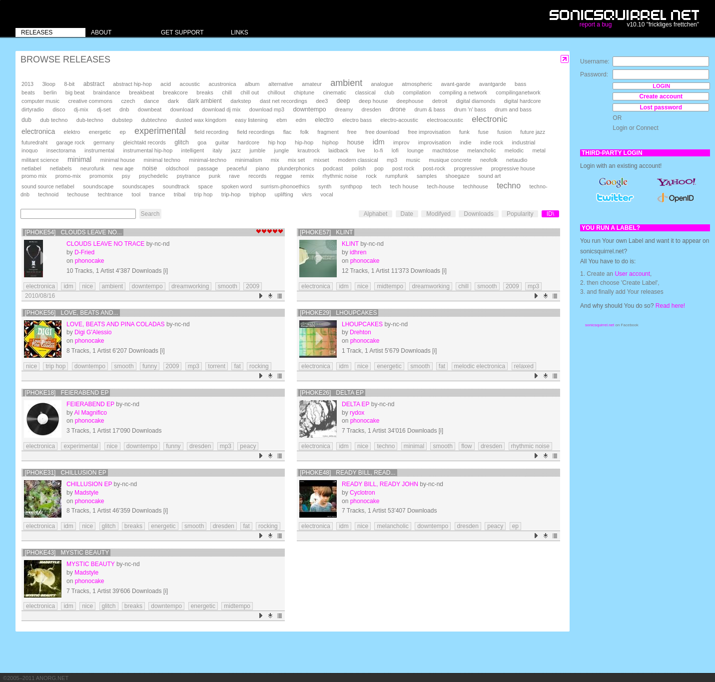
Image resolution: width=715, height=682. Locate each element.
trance (157, 194)
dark (173, 101)
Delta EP (355, 404)
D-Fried (84, 252)
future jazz (532, 132)
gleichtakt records (144, 142)
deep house (373, 101)
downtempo (309, 109)
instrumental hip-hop (147, 150)
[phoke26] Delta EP (332, 392)
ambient (346, 83)
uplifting (283, 194)
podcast (333, 168)
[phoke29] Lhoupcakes (338, 312)
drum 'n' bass (470, 109)
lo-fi (378, 150)
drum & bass (429, 109)
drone (398, 109)
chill (227, 92)
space (205, 186)
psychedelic (153, 176)
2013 (27, 84)
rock (371, 176)
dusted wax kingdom (200, 120)
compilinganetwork (518, 92)
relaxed (524, 366)
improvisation (434, 142)
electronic (489, 119)
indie (466, 142)
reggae (283, 176)
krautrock (308, 150)
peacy (248, 446)
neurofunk (92, 168)
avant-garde (455, 84)
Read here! (670, 305)
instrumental (99, 150)
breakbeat (141, 92)
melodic (514, 150)
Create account (661, 96)
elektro (72, 132)
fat (237, 366)
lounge (415, 150)
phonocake (89, 260)
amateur (312, 84)
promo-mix (68, 176)
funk (464, 132)
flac (287, 132)
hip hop (277, 142)
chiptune (304, 92)
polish (359, 168)
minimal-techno (207, 160)
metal (538, 150)
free (352, 132)
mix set (296, 160)
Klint (350, 243)
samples (427, 176)
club (389, 92)
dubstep (122, 120)
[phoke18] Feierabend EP (66, 392)
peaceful (237, 168)
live (361, 150)
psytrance (188, 176)
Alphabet (375, 213)
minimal (79, 159)
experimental (160, 131)
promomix (101, 176)
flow (466, 446)
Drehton (360, 332)
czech (128, 101)
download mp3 (266, 109)
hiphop (330, 142)
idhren (358, 252)
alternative (280, 84)
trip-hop (231, 194)
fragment (328, 132)
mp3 (392, 160)
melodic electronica (480, 366)
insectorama (61, 150)
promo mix (33, 176)
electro (324, 119)
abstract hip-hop (132, 84)
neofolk (489, 160)
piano (262, 168)
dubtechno (154, 120)
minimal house (117, 160)
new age (123, 168)
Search (150, 213)
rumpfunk (396, 176)
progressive (468, 168)
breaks (204, 92)
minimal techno (162, 160)
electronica (38, 131)
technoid (48, 194)
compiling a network (463, 92)
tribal (180, 194)
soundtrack (176, 186)
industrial (523, 142)
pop (378, 168)
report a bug (596, 24)
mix (275, 160)
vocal (326, 194)
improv (401, 142)
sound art (489, 176)
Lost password (661, 107)
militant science (40, 160)
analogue (382, 84)
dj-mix (81, 109)
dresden (371, 109)
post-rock (434, 168)
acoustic (190, 84)
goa (201, 142)
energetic (100, 132)
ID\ (550, 213)
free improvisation (429, 132)
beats (28, 92)
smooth (227, 286)
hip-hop (304, 142)
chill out (249, 92)
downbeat (149, 109)
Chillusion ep (89, 484)
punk (214, 176)
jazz (236, 150)
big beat (74, 92)
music (413, 160)
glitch (181, 142)
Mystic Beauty (90, 564)
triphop (257, 194)
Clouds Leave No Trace (105, 243)
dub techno (53, 120)
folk (304, 132)
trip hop (203, 194)
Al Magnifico (90, 412)
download (181, 109)
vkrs (307, 194)
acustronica (222, 84)
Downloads (478, 213)
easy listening (251, 120)
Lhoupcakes (362, 324)
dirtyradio (32, 109)
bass (520, 84)
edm (301, 120)
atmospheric (417, 84)
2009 (252, 286)
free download (382, 132)
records (257, 176)
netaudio (516, 160)
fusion (504, 132)
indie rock (491, 142)
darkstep (240, 101)
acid (165, 84)
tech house (404, 186)
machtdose (445, 150)
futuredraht (34, 142)
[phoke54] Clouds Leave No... (73, 232)
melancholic (481, 150)
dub (26, 119)
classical (365, 92)
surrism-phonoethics (285, 186)
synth (324, 186)
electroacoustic (445, 120)
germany (103, 142)
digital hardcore (522, 101)
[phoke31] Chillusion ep (65, 472)
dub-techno (89, 120)
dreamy (344, 109)
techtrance (110, 194)
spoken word (236, 186)
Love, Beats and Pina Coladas (115, 324)
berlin (49, 92)
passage (207, 168)
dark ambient (204, 100)
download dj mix (221, 109)
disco (58, 109)
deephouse (410, 101)
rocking (259, 366)
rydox (357, 412)
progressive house (513, 168)
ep (122, 132)
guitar (222, 142)
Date (407, 213)
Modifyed (438, 213)
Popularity (520, 213)
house (355, 142)
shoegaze (458, 176)
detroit (439, 101)
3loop (48, 84)
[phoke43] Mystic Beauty (66, 552)
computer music (40, 101)
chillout (276, 92)
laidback (338, 150)
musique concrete (450, 160)
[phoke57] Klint (326, 232)
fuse (483, 132)
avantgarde (492, 84)
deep (343, 100)
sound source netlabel (47, 186)
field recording (211, 132)
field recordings (256, 132)
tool (135, 194)
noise (149, 168)
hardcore (249, 142)
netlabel (31, 168)
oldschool (177, 168)
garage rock (70, 142)
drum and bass (513, 109)
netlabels (61, 168)
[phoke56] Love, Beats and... (71, 312)
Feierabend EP (90, 404)
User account (632, 273)
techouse (78, 194)
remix (307, 176)
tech (376, 186)
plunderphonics (296, 168)
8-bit (69, 84)
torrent (216, 366)
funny (149, 366)
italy (217, 150)
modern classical (358, 160)
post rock (403, 168)
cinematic (334, 92)
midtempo (390, 286)
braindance (106, 92)
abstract (93, 83)
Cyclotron (362, 492)
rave (234, 176)
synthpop (351, 186)
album (252, 84)
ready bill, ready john (380, 484)
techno (509, 185)
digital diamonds (476, 101)
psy (126, 176)
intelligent (192, 150)
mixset (321, 160)
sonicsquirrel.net (599, 325)
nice (87, 286)
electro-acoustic (399, 120)
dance (151, 101)
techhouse (475, 186)
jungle (281, 150)
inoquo (29, 150)
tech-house (441, 186)
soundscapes (138, 186)
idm (379, 142)
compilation (417, 92)
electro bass (357, 120)
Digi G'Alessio (92, 332)
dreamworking (190, 286)
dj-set (104, 109)
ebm (281, 120)
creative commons (90, 101)
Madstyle (86, 492)
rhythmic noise (340, 176)
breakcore (175, 92)
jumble (257, 150)
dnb (124, 109)
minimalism (248, 160)
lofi (395, 150)
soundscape (98, 186)
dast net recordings (283, 101)
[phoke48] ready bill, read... (347, 472)
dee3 (322, 101)
